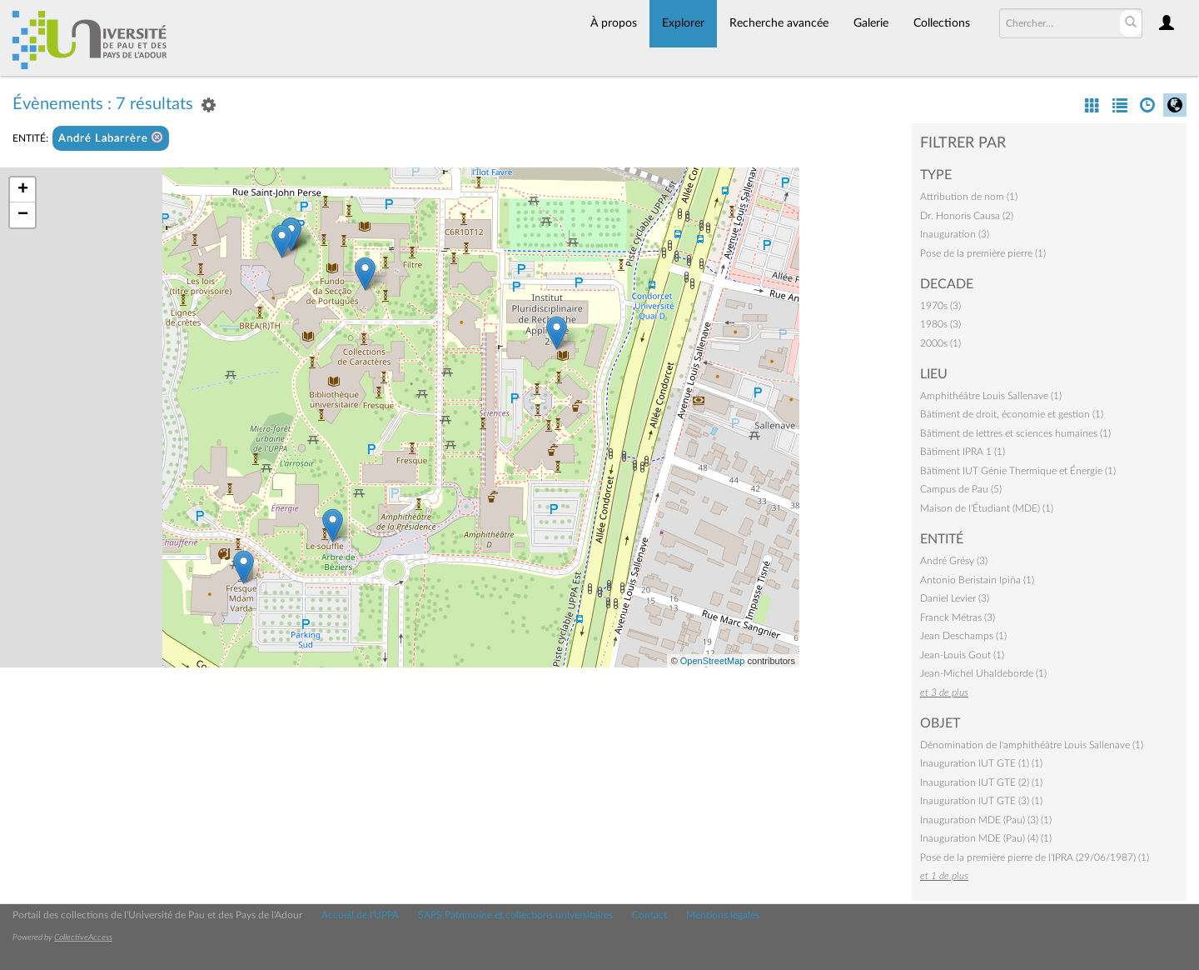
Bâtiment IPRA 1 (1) (962, 452)
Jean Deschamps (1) (963, 636)
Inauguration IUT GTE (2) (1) (981, 783)
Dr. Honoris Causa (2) (966, 216)
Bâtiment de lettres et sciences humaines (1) (1015, 433)
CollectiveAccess (83, 937)
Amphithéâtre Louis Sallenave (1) (991, 396)
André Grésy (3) (954, 561)
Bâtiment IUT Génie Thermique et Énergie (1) (1018, 471)
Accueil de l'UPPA (360, 915)
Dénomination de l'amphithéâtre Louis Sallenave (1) (1031, 745)
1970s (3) (940, 306)
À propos (613, 23)
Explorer (683, 23)
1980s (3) (940, 324)
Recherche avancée (778, 23)
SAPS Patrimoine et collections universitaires (515, 915)
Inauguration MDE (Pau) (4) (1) (986, 838)
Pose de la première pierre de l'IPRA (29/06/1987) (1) (1034, 857)
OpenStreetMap (712, 661)
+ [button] (22, 190)
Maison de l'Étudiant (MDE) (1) (986, 508)
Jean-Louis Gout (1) (962, 655)
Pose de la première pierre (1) (983, 253)
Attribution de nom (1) (968, 197)
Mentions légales (722, 915)
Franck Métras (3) (957, 617)
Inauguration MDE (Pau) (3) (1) (986, 820)
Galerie (870, 23)
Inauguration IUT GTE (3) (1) (981, 801)
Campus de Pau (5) (961, 489)
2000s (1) (940, 343)
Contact (649, 915)
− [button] (22, 215)
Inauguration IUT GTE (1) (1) (981, 763)
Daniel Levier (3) (954, 598)
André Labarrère (110, 138)
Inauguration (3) (954, 234)
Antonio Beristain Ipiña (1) (977, 580)
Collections (941, 23)
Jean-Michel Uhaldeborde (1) (983, 673)
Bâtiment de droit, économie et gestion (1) (1011, 414)
